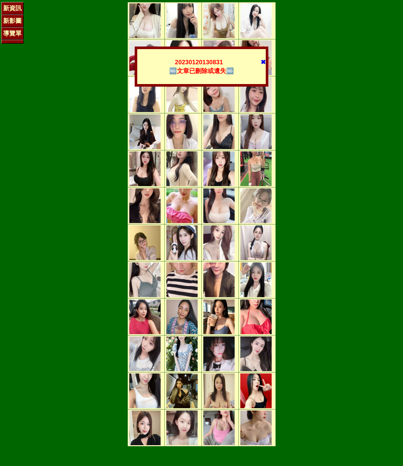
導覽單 (12, 33)
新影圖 (12, 20)
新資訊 (12, 8)
